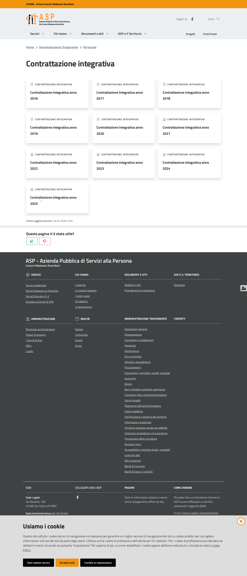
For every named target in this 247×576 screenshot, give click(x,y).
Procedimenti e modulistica (140, 290)
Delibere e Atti (133, 285)
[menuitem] (190, 34)
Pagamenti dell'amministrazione (143, 406)
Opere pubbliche (134, 411)
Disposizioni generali (136, 329)
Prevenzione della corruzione (141, 439)
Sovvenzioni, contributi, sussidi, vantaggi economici (147, 375)
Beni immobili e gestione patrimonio (145, 389)
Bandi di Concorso (135, 466)
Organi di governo (36, 335)
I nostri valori (82, 296)
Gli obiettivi (81, 301)
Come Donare (183, 488)
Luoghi (29, 351)
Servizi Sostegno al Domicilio (42, 291)
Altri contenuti (133, 461)
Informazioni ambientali (138, 422)
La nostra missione (86, 290)
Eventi (79, 340)
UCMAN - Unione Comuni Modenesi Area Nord (50, 4)
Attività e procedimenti (138, 362)
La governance (83, 307)
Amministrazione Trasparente (58, 47)
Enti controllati (133, 356)
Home (30, 47)
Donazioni (179, 285)
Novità (85, 319)
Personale (89, 47)
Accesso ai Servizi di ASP (40, 302)
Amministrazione (43, 319)
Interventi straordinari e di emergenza (146, 433)
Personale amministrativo (40, 329)
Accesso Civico (133, 444)
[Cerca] (217, 19)
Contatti (179, 319)
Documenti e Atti (136, 275)
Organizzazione (133, 335)
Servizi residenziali (36, 285)
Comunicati (81, 335)
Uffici (28, 346)
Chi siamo (81, 275)
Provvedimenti (133, 367)
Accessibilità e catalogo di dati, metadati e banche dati (147, 452)
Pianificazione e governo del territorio (146, 417)
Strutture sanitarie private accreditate (146, 428)
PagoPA (129, 488)
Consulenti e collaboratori (139, 340)
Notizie (79, 329)
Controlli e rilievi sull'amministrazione (146, 395)
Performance (132, 351)
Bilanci (128, 384)
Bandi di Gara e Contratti (139, 471)
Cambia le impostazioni (98, 563)
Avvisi (78, 346)
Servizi (36, 275)
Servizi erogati (132, 400)
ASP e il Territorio (186, 275)
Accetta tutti (67, 563)
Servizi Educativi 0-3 (37, 296)
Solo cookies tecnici (38, 563)
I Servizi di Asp (34, 340)
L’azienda (80, 285)
